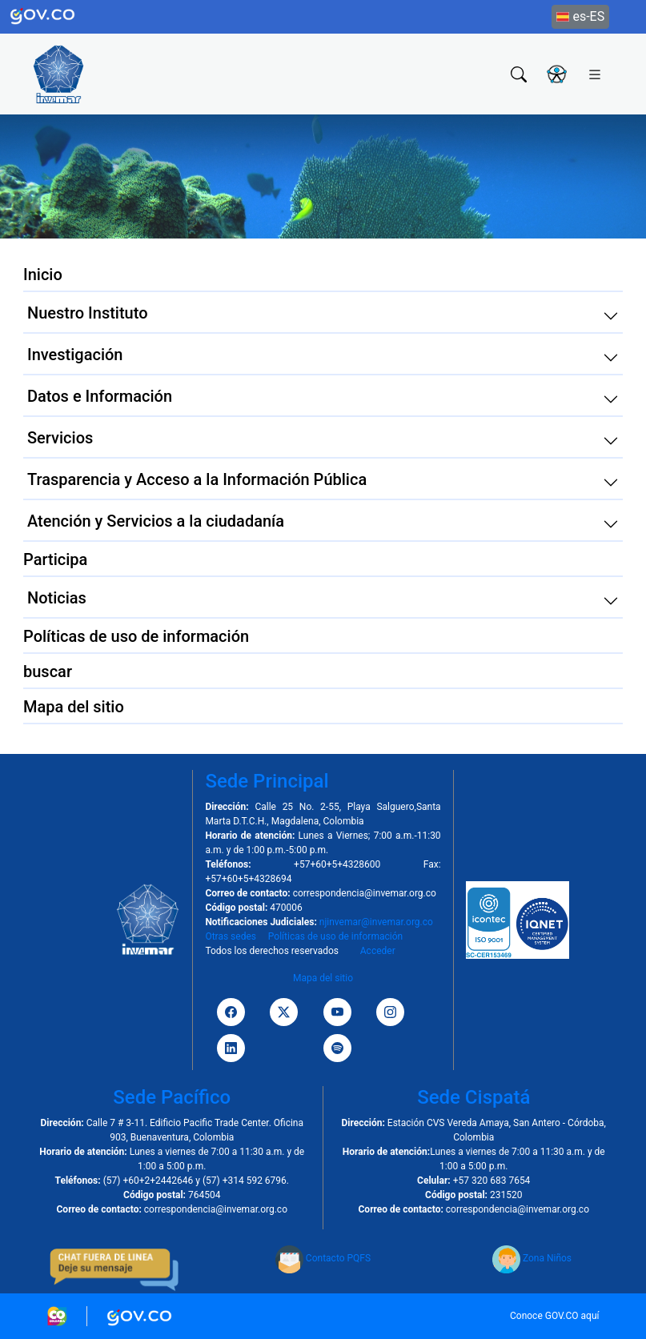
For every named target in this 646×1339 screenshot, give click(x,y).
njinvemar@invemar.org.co (376, 922)
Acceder (377, 950)
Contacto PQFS (323, 1258)
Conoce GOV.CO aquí (555, 1315)
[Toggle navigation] (595, 73)
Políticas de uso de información (335, 936)
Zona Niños (532, 1258)
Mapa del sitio (323, 978)
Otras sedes (230, 936)
